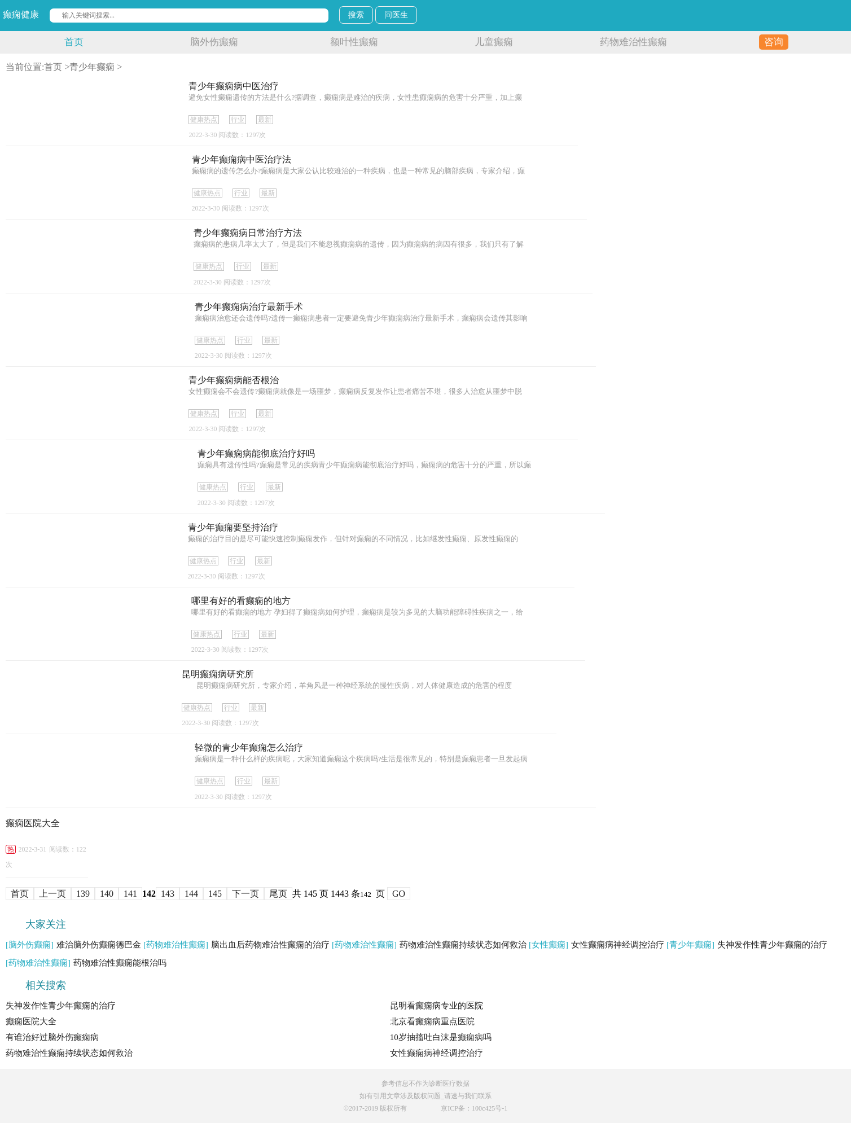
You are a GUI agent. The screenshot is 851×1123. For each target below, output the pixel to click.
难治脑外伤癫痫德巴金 (73, 944)
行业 (237, 120)
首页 (74, 42)
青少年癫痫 (92, 67)
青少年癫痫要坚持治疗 (233, 527)
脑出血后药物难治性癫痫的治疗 (236, 944)
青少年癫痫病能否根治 (233, 380)
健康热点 (203, 120)
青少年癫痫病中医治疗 (233, 86)
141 (130, 893)
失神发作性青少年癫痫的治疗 (746, 944)
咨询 (773, 42)
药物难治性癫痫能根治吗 (86, 962)
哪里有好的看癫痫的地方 (241, 601)
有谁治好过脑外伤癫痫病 (52, 1037)
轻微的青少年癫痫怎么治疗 (249, 747)
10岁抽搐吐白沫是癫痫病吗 (441, 1037)
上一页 (52, 893)
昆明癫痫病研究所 (218, 674)
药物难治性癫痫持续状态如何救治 (429, 944)
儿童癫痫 (494, 42)
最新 (264, 120)
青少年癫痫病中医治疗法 (241, 159)
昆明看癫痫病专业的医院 (436, 1005)
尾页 (278, 893)
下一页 (245, 893)
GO (398, 893)
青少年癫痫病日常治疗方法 (248, 233)
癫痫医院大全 (33, 823)
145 (215, 893)
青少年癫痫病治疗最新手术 (249, 307)
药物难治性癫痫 (633, 42)
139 (83, 893)
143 (167, 893)
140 (106, 893)
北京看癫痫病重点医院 (432, 1021)
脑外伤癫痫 (214, 42)
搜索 (356, 15)
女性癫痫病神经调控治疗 (596, 944)
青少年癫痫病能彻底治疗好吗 (256, 453)
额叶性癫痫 (354, 42)
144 (191, 893)
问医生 (396, 15)
